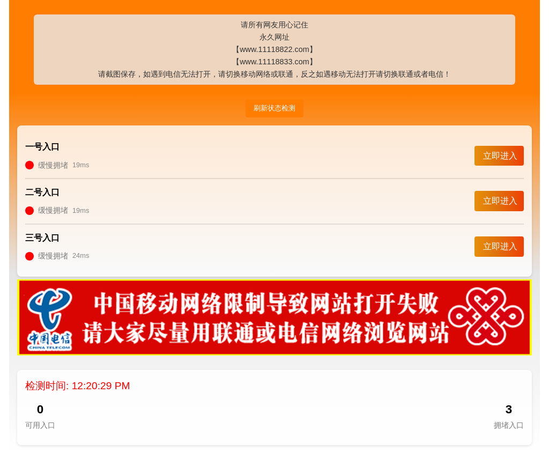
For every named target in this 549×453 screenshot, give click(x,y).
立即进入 (500, 155)
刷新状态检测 (274, 108)
